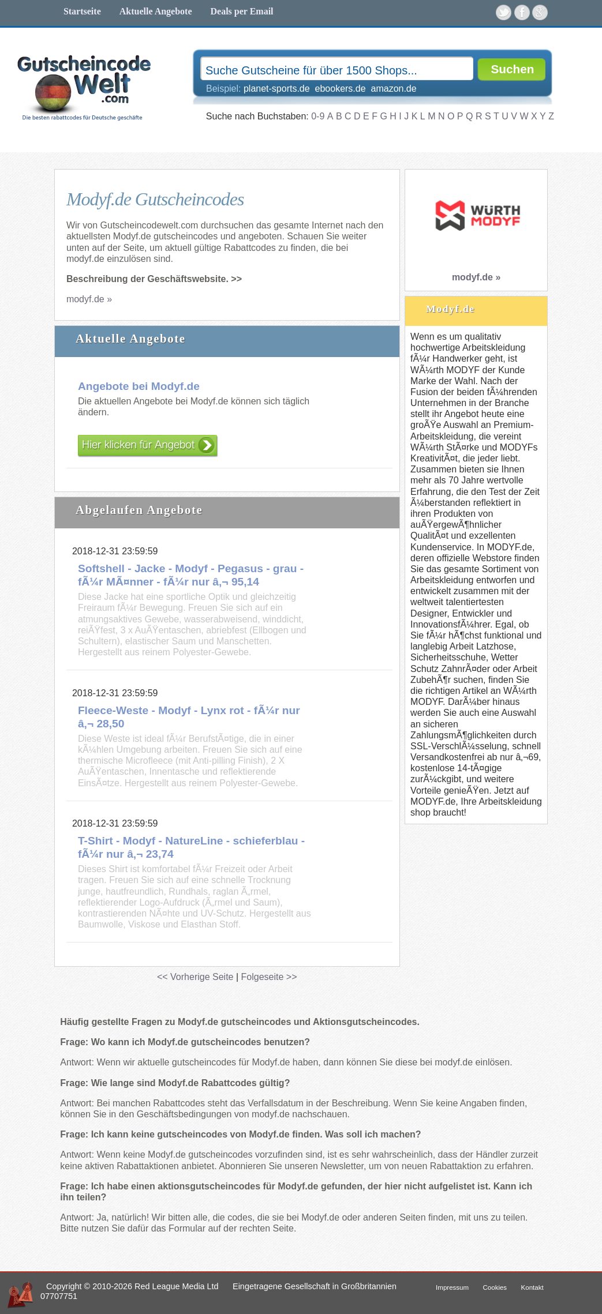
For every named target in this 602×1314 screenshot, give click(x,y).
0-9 (317, 116)
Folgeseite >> (269, 977)
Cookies (495, 1287)
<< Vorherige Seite (195, 977)
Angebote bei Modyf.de (139, 386)
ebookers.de (340, 88)
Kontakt (532, 1287)
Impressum (452, 1287)
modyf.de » (89, 299)
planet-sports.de (277, 88)
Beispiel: (311, 88)
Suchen (512, 69)
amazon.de (394, 88)
